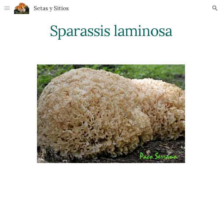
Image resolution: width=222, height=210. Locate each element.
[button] (7, 8)
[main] (111, 30)
